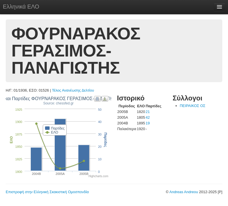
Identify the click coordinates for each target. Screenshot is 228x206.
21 (148, 112)
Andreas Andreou (183, 192)
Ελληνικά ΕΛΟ (21, 6)
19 (148, 123)
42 (148, 117)
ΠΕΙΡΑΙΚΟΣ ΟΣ (192, 106)
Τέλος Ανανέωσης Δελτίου (73, 90)
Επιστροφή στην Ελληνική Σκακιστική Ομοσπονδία (47, 192)
